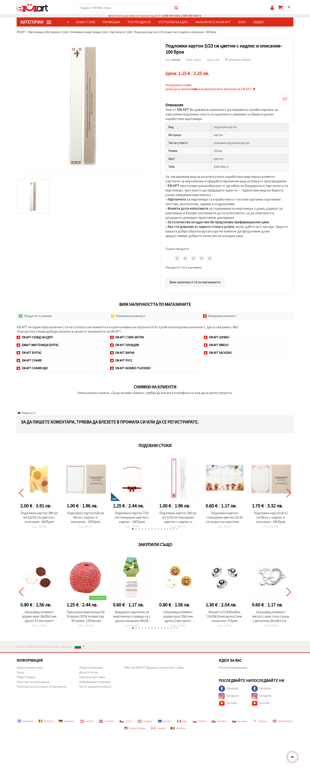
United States (135, 728)
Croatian (106, 721)
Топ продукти (139, 22)
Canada (158, 728)
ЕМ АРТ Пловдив (124, 345)
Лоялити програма (91, 667)
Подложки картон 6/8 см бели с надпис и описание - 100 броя (85, 517)
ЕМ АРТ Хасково (218, 353)
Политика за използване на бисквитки (41, 686)
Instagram (229, 696)
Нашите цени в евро (30, 667)
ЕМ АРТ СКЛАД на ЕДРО (35, 337)
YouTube (228, 703)
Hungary (145, 721)
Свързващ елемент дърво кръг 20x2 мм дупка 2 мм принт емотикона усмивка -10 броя (178, 616)
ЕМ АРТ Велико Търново (130, 368)
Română (46, 721)
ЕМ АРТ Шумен (216, 337)
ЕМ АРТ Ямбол (216, 345)
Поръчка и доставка (92, 677)
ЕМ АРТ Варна (122, 353)
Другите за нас (88, 672)
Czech (126, 721)
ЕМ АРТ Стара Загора (127, 337)
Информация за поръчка (95, 682)
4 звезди (202, 258)
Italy (182, 721)
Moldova (178, 728)
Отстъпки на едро (173, 22)
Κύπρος (260, 721)
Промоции (111, 22)
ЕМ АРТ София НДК (32, 368)
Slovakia (219, 721)
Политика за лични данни (33, 682)
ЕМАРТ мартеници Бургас (38, 345)
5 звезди (210, 258)
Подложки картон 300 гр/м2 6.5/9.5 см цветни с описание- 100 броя (39, 517)
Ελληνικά (25, 721)
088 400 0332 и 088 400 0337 (181, 15)
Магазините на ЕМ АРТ (213, 22)
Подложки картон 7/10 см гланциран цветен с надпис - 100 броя (131, 517)
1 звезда (177, 258)
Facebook (228, 688)
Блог (242, 22)
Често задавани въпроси (95, 686)
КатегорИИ (35, 22)
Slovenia (239, 721)
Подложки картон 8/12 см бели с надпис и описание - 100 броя (270, 517)
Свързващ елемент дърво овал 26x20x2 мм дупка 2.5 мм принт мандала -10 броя (39, 616)
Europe (165, 721)
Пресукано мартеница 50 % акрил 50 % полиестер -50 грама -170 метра (85, 616)
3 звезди (194, 258)
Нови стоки (85, 22)
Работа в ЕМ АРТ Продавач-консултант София (154, 667)
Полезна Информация (233, 667)
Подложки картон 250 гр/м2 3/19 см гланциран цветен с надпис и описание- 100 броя (178, 517)
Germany (67, 721)
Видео (259, 22)
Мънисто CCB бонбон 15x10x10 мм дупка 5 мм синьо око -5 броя (224, 616)
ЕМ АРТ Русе (121, 360)
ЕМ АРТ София (29, 360)
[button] (133, 529)
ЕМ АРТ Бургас (29, 353)
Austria (87, 721)
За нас (21, 672)
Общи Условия (26, 677)
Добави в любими (237, 59)
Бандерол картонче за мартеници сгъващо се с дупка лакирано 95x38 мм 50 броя (131, 616)
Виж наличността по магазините (195, 282)
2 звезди (185, 258)
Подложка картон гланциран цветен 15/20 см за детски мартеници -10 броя (224, 517)
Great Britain (283, 721)
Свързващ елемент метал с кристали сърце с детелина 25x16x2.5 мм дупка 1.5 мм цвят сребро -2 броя (270, 616)
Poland (199, 721)
